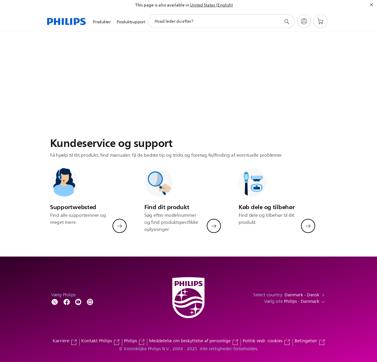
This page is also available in (162, 5)
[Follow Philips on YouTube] (78, 301)
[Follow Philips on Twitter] (54, 301)
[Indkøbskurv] (320, 21)
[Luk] (371, 4)
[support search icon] (286, 21)
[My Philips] (304, 21)
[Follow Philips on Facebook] (66, 301)
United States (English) (211, 5)
